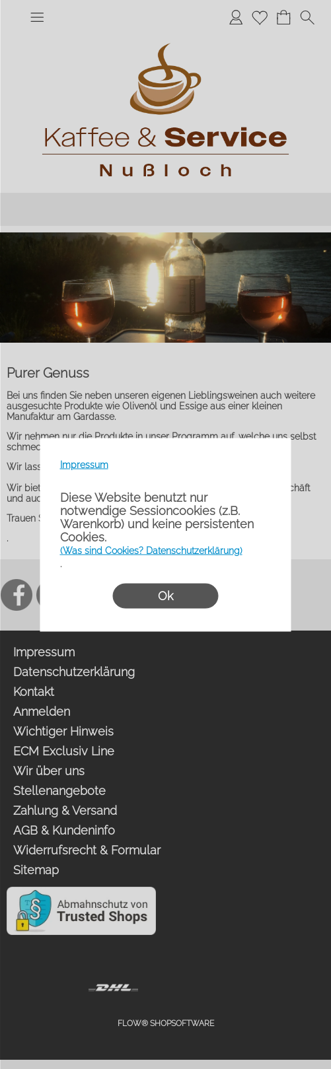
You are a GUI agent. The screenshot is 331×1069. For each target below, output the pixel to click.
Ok (165, 595)
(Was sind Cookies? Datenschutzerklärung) (151, 550)
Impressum (84, 464)
